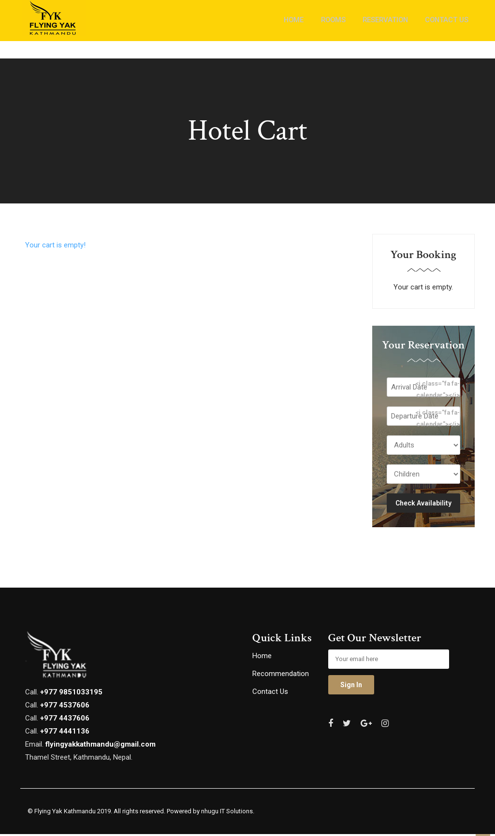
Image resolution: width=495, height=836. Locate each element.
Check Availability (423, 505)
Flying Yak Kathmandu (65, 813)
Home (262, 658)
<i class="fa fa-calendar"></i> (437, 390)
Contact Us (270, 694)
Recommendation (280, 676)
